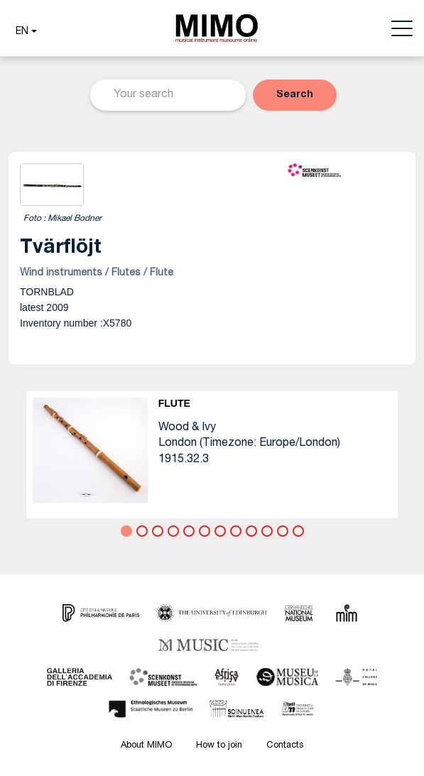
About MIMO (146, 745)
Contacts (284, 745)
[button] (24, 32)
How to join (219, 745)
